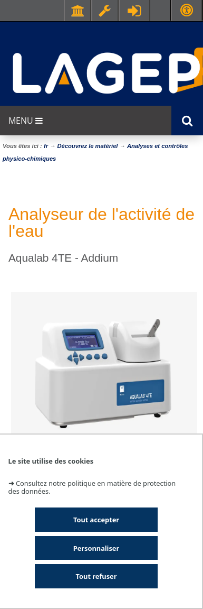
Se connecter (134, 10)
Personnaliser (96, 548)
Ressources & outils (105, 10)
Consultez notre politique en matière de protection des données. (92, 487)
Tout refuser (96, 576)
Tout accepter (96, 519)
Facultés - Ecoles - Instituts (77, 10)
